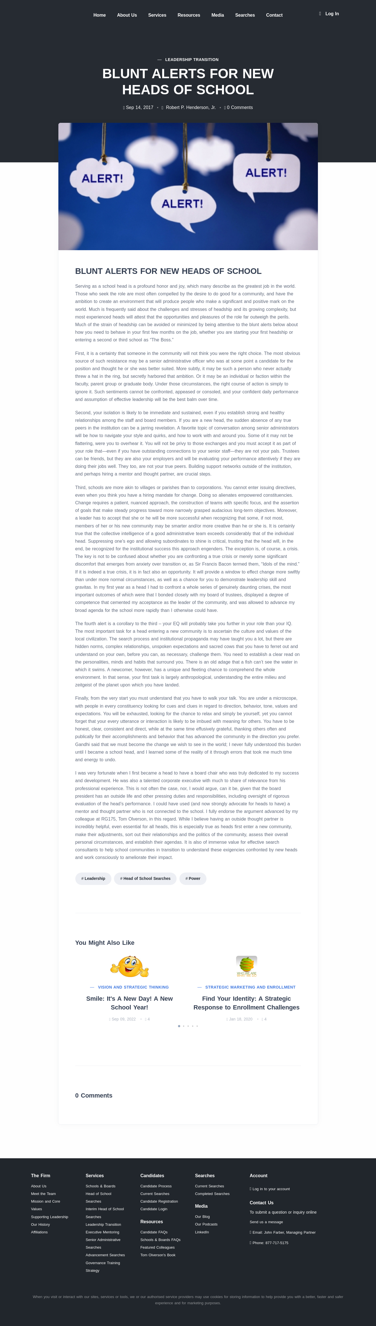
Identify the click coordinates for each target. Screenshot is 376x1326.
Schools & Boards (100, 1186)
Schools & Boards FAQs (160, 1240)
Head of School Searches (147, 878)
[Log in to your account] (329, 14)
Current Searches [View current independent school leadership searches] (209, 1186)
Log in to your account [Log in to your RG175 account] (270, 1189)
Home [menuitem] (99, 15)
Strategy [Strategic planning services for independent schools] (92, 1270)
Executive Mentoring (102, 1232)
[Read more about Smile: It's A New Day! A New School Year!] (129, 966)
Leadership (95, 878)
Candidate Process (156, 1186)
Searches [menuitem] (245, 15)
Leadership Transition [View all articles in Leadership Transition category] (192, 59)
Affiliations (39, 1232)
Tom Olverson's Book (157, 1255)
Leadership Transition (103, 1224)
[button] (179, 1026)
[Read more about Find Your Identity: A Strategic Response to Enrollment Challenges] (246, 966)
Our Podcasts (206, 1224)
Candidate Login (154, 1209)
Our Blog (202, 1216)
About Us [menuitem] (127, 15)
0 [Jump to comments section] (240, 107)
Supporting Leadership (49, 1217)
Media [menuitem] (218, 15)
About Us (38, 1186)
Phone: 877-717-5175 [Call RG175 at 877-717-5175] (269, 1243)
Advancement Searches (105, 1255)
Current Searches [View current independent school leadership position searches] (155, 1194)
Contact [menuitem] (274, 15)
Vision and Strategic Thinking (133, 987)
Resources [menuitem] (189, 15)
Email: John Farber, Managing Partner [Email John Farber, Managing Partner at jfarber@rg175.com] (283, 1232)
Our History (40, 1224)
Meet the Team (43, 1194)
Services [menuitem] (157, 15)
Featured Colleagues (157, 1247)
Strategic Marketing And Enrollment (250, 987)
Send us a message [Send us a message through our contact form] (266, 1222)
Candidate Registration (159, 1201)
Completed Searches (212, 1194)
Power (194, 878)
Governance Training (103, 1263)
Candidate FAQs (154, 1232)
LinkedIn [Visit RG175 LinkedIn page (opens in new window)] (202, 1232)
